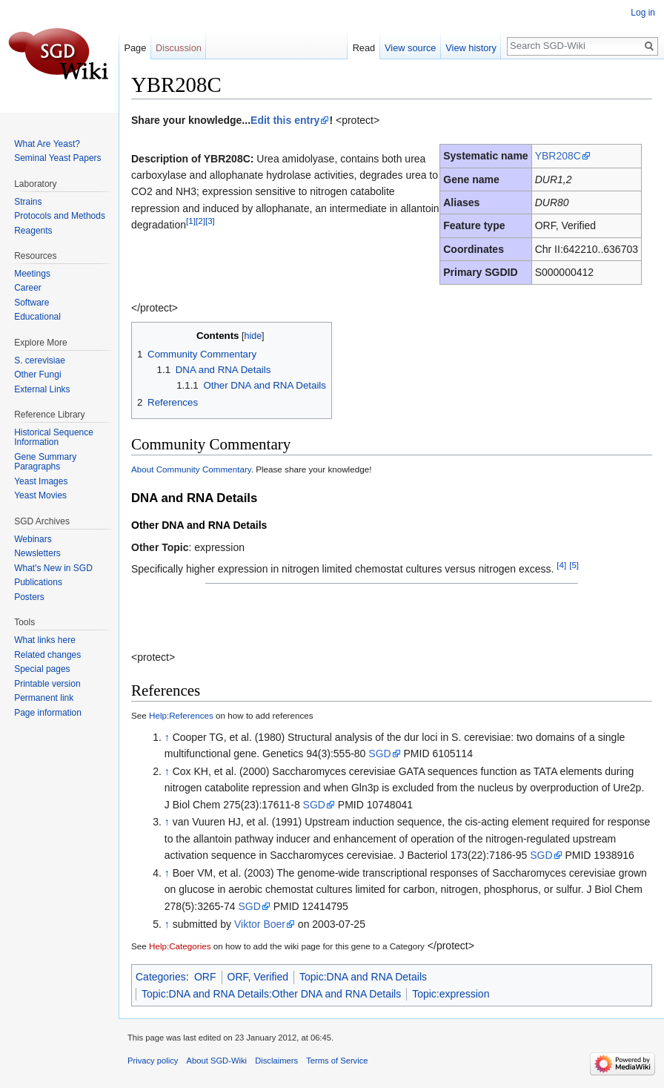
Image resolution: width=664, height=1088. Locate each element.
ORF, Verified (258, 977)
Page (135, 47)
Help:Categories (180, 946)
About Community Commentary (191, 469)
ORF (205, 977)
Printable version (47, 684)
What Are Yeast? (47, 144)
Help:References (181, 715)
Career (28, 288)
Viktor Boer (259, 924)
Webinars (32, 539)
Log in (643, 12)
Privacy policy (152, 1060)
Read (364, 47)
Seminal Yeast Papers (57, 158)
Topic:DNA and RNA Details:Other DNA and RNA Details (271, 994)
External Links (42, 389)
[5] (574, 565)
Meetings (32, 273)
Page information (48, 713)
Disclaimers (276, 1060)
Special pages (42, 669)
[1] (191, 221)
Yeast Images (40, 481)
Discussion (179, 47)
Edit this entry (284, 120)
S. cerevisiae (39, 360)
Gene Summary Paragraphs (45, 462)
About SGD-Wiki (217, 1060)
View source (410, 47)
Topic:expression (450, 994)
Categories (161, 977)
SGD (379, 753)
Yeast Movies (40, 495)
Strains (28, 202)
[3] (210, 221)
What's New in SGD (53, 568)
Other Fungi (37, 374)
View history (471, 47)
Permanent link (43, 698)
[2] (200, 221)
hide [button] (253, 336)
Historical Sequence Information (53, 437)
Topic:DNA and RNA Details (363, 977)
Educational (37, 316)
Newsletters (37, 553)
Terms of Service (337, 1060)
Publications (38, 582)
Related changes (47, 655)
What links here (45, 640)
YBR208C (558, 156)
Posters (29, 597)
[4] (561, 565)
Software (31, 302)
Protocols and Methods (59, 216)
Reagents (33, 230)
